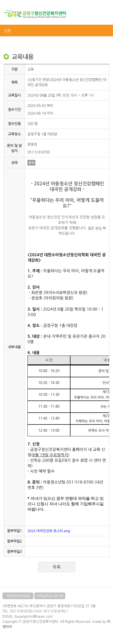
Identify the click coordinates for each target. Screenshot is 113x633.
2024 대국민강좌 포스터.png (48, 531)
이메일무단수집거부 (50, 596)
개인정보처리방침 (18, 596)
